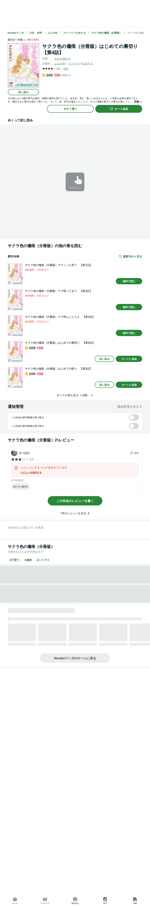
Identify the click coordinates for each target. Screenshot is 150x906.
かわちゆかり (62, 58)
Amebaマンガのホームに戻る (75, 658)
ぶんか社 (59, 63)
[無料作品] (75, 900)
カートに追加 (129, 359)
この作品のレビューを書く (75, 501)
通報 (134, 453)
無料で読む (129, 281)
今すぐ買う (70, 109)
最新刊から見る (130, 256)
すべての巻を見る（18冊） (75, 395)
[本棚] (135, 900)
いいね (20, 486)
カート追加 (118, 109)
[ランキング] (45, 900)
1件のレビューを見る (75, 513)
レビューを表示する (31, 472)
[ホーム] (15, 900)
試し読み (23, 92)
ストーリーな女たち (81, 63)
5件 (66, 68)
